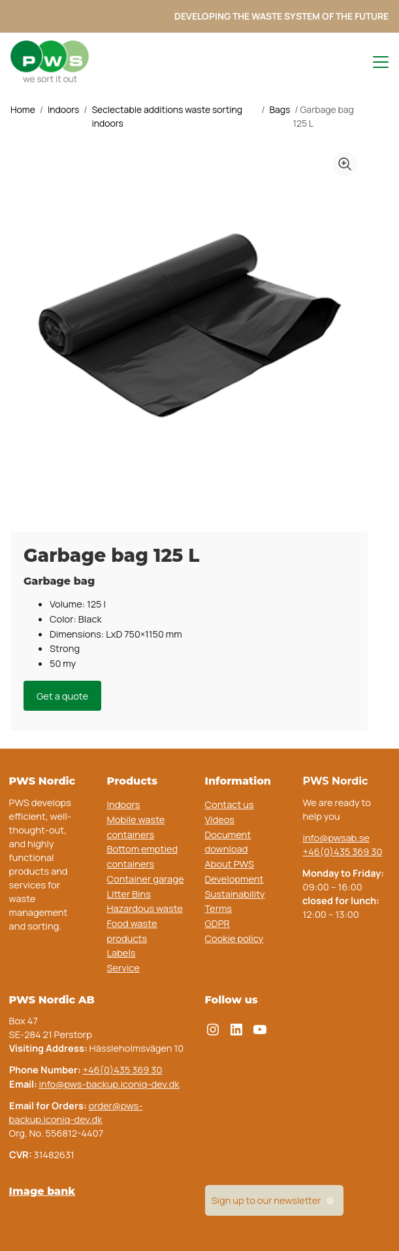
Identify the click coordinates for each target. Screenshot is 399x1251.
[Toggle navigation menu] (375, 62)
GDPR (217, 923)
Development (234, 878)
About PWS (229, 863)
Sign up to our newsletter (274, 1200)
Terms (218, 908)
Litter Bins (129, 893)
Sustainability (235, 893)
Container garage (145, 878)
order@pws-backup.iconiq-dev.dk (76, 1112)
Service (123, 967)
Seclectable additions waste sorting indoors (166, 116)
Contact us (229, 804)
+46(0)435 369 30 (342, 851)
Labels (121, 952)
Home (22, 109)
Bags (279, 109)
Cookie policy (234, 938)
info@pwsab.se (335, 837)
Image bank (42, 1190)
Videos (220, 819)
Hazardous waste (145, 908)
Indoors (64, 109)
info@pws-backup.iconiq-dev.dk (109, 1083)
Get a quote (62, 695)
